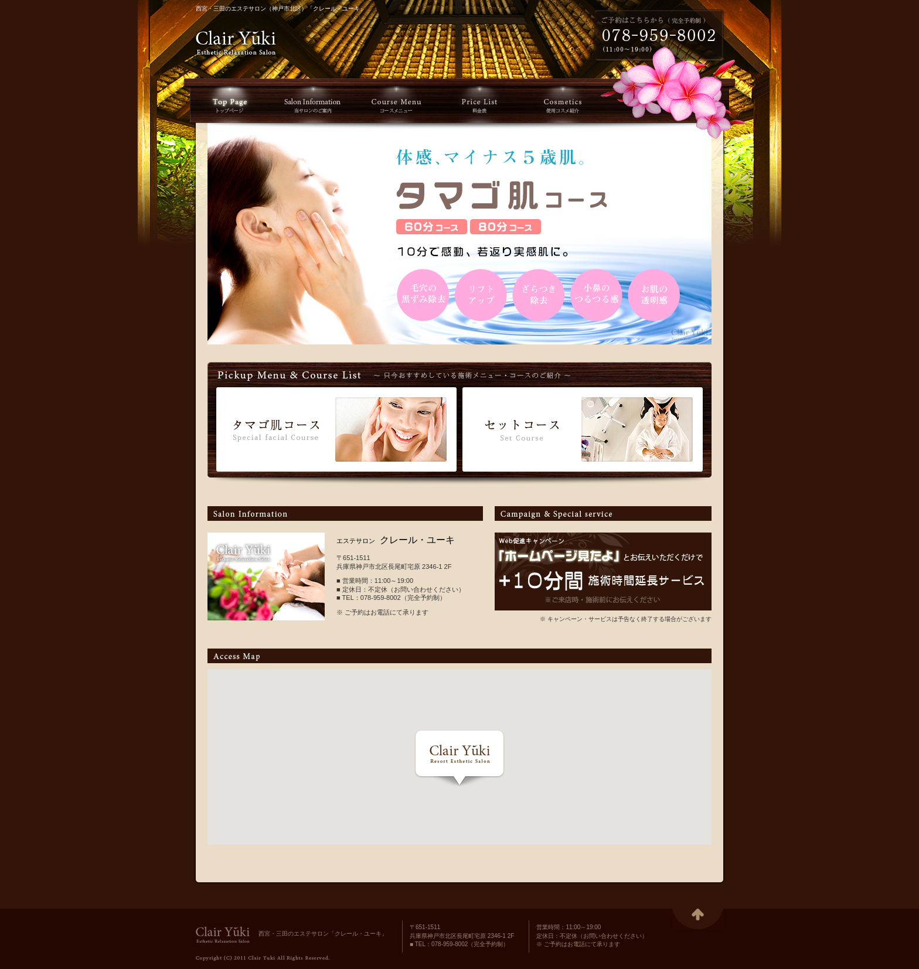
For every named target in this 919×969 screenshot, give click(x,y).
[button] (459, 758)
